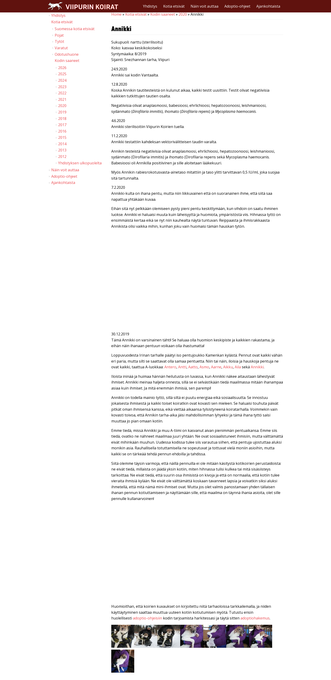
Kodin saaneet (162, 14)
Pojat (59, 35)
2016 (62, 131)
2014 (62, 143)
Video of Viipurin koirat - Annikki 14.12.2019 (197, 553)
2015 (62, 137)
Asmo (204, 366)
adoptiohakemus (255, 618)
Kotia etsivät (174, 6)
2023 (62, 86)
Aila (238, 366)
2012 (62, 156)
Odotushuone (67, 54)
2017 (62, 124)
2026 (62, 67)
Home (116, 14)
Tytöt (59, 41)
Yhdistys (150, 6)
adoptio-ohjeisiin (147, 618)
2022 (62, 93)
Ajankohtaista (268, 6)
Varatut (61, 47)
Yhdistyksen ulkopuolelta (80, 163)
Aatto (193, 366)
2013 (62, 150)
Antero (170, 366)
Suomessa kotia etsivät (74, 28)
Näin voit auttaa (204, 6)
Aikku (228, 366)
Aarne (216, 366)
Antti (182, 366)
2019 (62, 112)
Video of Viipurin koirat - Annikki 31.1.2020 (197, 281)
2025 (62, 73)
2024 (62, 80)
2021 (62, 99)
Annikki (257, 366)
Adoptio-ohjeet (237, 6)
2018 (62, 118)
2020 (183, 14)
